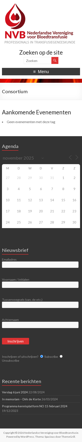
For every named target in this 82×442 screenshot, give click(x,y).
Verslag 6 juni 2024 (15, 392)
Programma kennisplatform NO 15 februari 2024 (34, 406)
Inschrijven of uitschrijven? (20, 356)
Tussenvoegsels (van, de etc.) (22, 299)
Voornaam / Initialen (15, 279)
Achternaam (10, 320)
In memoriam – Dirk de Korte (21, 399)
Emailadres (9, 259)
